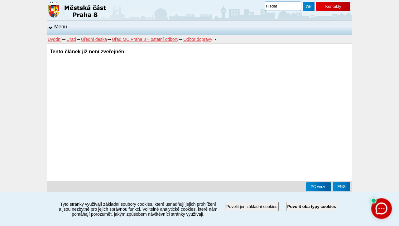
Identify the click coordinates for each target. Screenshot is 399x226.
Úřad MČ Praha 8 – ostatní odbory (145, 39)
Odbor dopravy (197, 39)
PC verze (318, 187)
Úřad (71, 39)
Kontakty (333, 6)
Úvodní (54, 39)
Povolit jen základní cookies (251, 206)
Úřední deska (94, 39)
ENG (341, 187)
